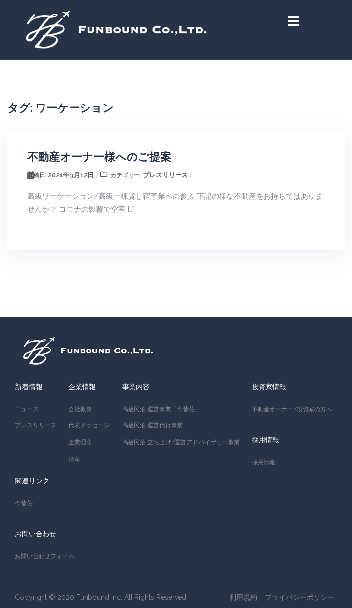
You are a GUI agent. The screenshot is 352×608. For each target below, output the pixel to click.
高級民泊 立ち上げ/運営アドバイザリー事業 (181, 442)
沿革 (74, 459)
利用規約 (243, 597)
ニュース (27, 409)
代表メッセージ (89, 425)
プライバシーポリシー (299, 597)
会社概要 (80, 409)
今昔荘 (24, 503)
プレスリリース (165, 175)
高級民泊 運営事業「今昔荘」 (161, 409)
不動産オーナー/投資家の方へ (292, 409)
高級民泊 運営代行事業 (152, 425)
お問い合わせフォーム (44, 556)
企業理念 (80, 442)
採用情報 (263, 462)
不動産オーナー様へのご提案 (99, 156)
